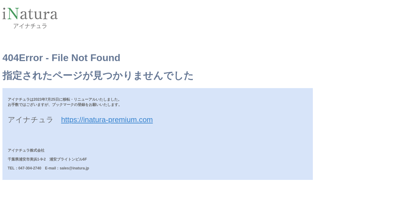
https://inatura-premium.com (107, 119)
